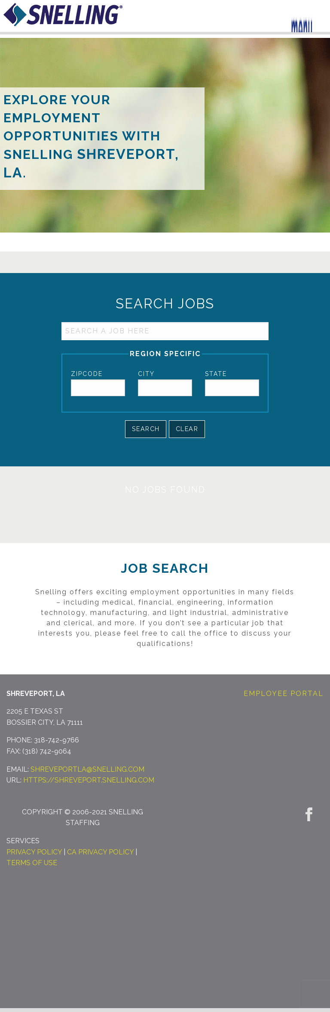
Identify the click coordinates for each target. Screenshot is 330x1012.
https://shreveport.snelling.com (88, 780)
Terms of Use (31, 863)
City (146, 373)
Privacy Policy (34, 852)
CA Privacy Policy (100, 852)
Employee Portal (284, 693)
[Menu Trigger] (302, 20)
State (216, 373)
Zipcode (87, 373)
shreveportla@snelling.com (87, 769)
